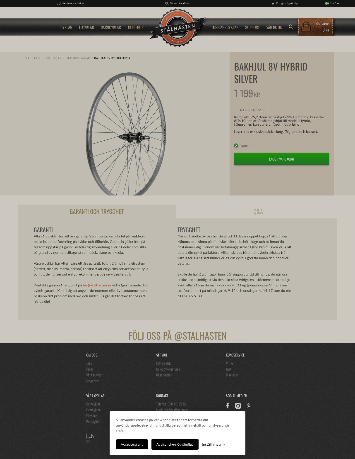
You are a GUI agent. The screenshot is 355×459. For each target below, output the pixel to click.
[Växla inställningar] (213, 444)
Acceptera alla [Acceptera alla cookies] (132, 444)
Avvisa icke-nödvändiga (175, 444)
